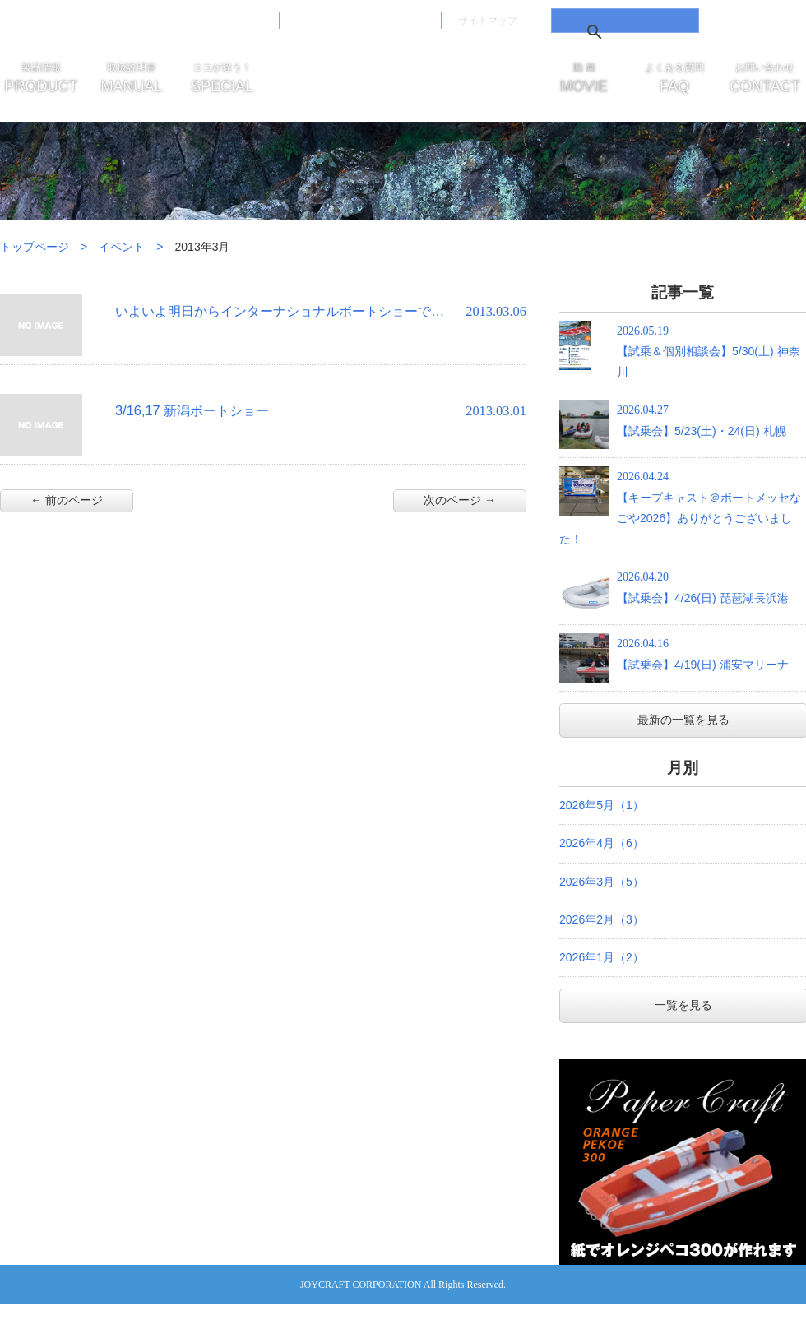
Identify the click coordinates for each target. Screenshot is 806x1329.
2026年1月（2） (601, 957)
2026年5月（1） (601, 805)
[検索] (623, 32)
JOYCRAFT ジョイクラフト (403, 81)
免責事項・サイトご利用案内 (360, 20)
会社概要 (242, 20)
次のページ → (460, 500)
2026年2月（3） (601, 919)
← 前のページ (66, 500)
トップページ (34, 246)
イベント (122, 246)
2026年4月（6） (601, 843)
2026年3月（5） (601, 881)
